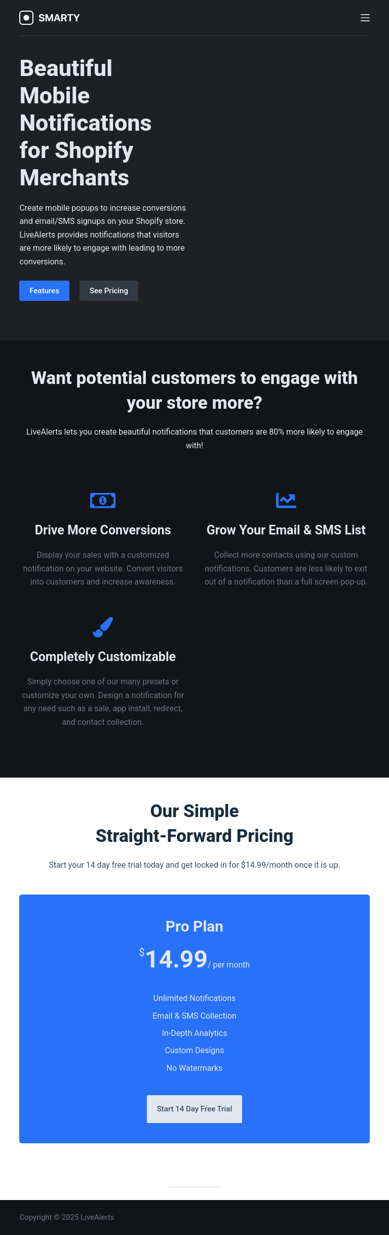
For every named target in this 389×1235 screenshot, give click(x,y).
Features (44, 290)
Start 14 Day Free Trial (194, 1108)
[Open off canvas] (365, 17)
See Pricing (109, 290)
